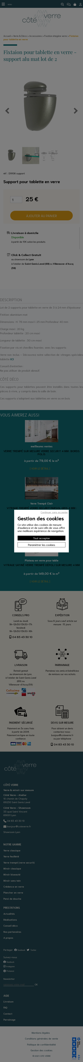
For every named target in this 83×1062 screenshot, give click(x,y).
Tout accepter (41, 538)
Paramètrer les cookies (41, 544)
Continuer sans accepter (54, 512)
